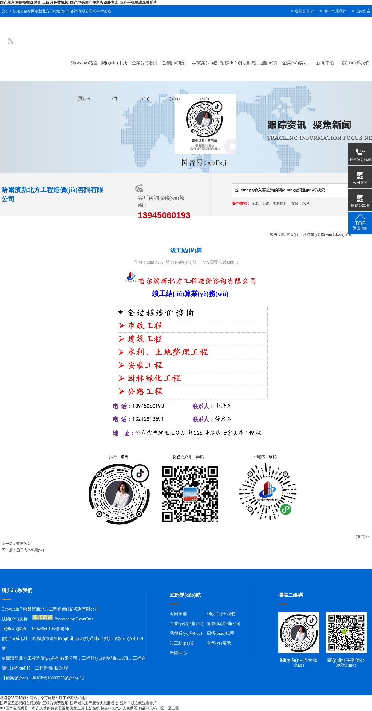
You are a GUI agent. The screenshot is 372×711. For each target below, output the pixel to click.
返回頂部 (178, 613)
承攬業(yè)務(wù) (317, 234)
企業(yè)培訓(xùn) (186, 623)
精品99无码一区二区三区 (158, 708)
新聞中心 (325, 62)
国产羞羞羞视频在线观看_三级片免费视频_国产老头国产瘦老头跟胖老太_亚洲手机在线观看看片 (78, 2)
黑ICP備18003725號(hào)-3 (57, 678)
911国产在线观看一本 (17, 708)
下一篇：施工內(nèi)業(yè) (23, 550)
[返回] (361, 537)
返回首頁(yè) (305, 11)
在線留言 (363, 11)
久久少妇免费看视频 (52, 708)
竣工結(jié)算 (265, 62)
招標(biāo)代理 (235, 62)
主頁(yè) (292, 234)
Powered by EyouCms (73, 619)
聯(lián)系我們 (335, 11)
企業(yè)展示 (295, 62)
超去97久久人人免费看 (119, 708)
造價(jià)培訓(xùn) (223, 623)
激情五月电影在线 (85, 708)
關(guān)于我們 (221, 613)
